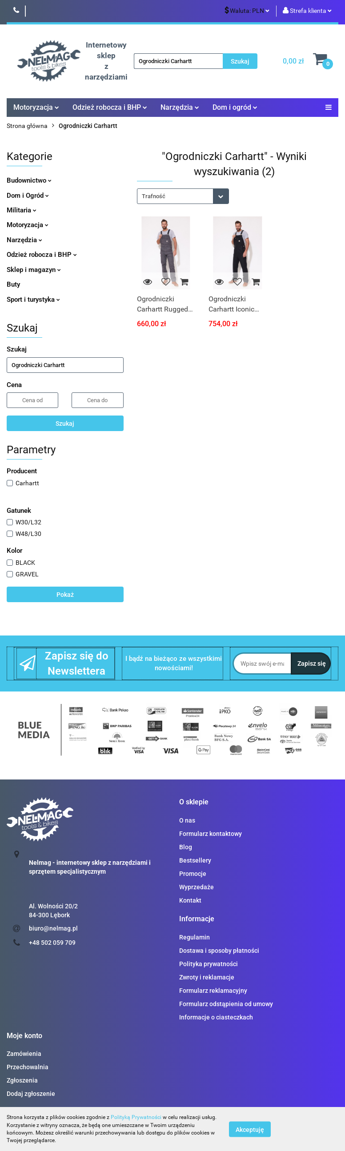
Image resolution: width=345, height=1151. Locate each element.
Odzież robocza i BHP (109, 107)
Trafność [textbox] (153, 196)
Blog (185, 847)
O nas (187, 820)
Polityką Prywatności (136, 1117)
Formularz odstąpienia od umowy (226, 1003)
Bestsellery (195, 860)
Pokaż (65, 594)
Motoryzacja (36, 107)
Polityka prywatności (208, 963)
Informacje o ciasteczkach (216, 1017)
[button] (194, 802)
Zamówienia (24, 1053)
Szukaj (65, 423)
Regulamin (194, 937)
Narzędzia (179, 107)
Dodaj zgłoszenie (31, 1093)
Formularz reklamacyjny (213, 990)
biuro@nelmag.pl (53, 928)
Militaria (21, 210)
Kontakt (190, 900)
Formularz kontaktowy (210, 833)
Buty (13, 284)
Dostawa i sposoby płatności (219, 950)
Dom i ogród (235, 107)
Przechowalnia (27, 1067)
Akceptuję (250, 1129)
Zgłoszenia (22, 1080)
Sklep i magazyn (34, 270)
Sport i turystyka (33, 300)
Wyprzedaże (196, 887)
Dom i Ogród (28, 196)
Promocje (192, 873)
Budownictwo (29, 180)
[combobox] (183, 196)
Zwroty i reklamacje (206, 977)
